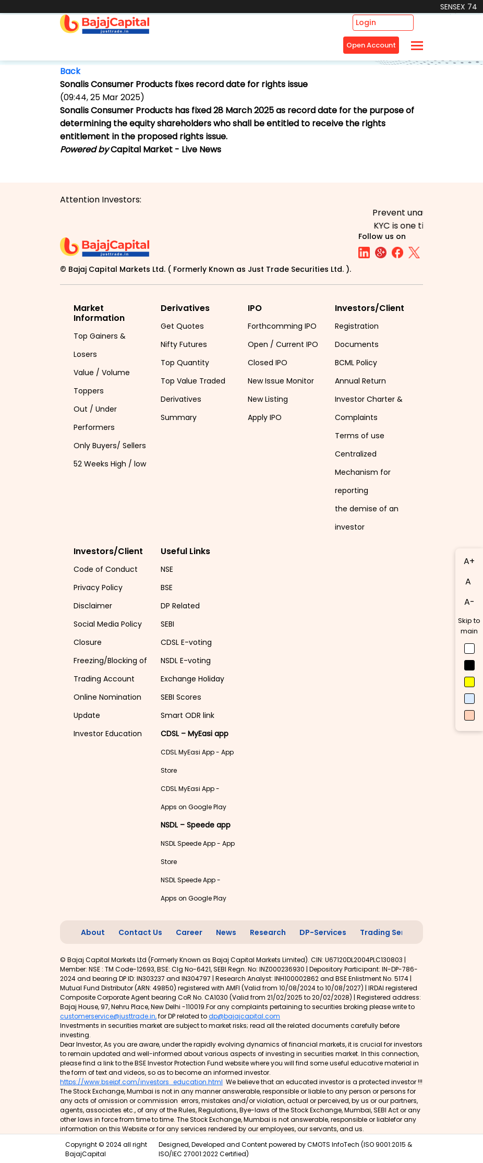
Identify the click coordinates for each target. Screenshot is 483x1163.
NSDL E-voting (186, 660)
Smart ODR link (187, 715)
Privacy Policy (98, 587)
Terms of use (359, 435)
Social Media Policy (108, 624)
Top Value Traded (193, 381)
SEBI (167, 624)
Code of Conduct (106, 569)
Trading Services (392, 932)
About (93, 932)
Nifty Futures (184, 344)
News (226, 932)
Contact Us (140, 932)
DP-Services (322, 932)
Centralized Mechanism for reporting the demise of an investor (367, 490)
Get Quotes (182, 326)
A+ (469, 561)
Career (189, 932)
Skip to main (469, 626)
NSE (167, 569)
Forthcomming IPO (282, 326)
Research (268, 932)
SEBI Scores (181, 697)
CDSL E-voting (186, 642)
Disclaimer (93, 606)
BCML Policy (356, 362)
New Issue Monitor (281, 381)
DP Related (180, 606)
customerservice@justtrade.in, (108, 1016)
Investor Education (108, 733)
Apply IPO (265, 417)
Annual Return (360, 381)
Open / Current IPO (283, 344)
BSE (167, 587)
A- (469, 602)
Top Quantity (185, 362)
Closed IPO (267, 362)
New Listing (268, 399)
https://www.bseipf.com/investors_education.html (141, 1081)
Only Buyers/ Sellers (110, 445)
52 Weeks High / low (110, 464)
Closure (88, 642)
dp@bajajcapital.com (244, 1016)
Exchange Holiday (192, 679)
